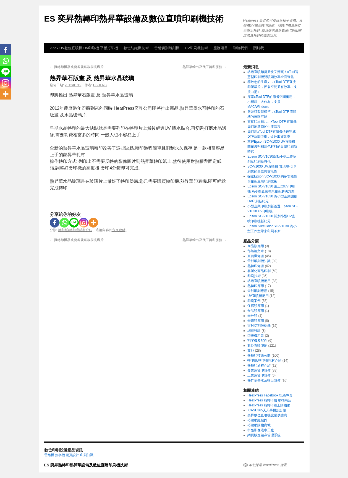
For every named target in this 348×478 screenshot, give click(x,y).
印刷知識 (86, 455)
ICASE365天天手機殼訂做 (266, 410)
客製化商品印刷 (259, 271)
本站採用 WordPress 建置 (268, 465)
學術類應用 (255, 321)
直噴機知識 (255, 256)
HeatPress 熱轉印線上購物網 (268, 405)
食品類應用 (255, 311)
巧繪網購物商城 (259, 425)
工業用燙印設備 (259, 375)
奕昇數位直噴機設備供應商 (267, 415)
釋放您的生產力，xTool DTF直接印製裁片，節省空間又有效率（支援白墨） (272, 87)
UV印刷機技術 (196, 48)
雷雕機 (49, 455)
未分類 (252, 316)
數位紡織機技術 (136, 48)
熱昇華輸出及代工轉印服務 (204, 67)
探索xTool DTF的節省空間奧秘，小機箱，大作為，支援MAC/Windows (271, 102)
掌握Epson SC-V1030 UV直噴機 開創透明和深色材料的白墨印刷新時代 (272, 146)
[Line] (74, 223)
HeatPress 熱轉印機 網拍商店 (269, 400)
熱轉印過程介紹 (259, 365)
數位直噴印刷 (257, 346)
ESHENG (100, 85)
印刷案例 (254, 301)
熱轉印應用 (255, 286)
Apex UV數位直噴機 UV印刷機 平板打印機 (84, 48)
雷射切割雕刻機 (166, 48)
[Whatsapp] (64, 223)
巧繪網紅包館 (257, 420)
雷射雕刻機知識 (259, 261)
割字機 (60, 455)
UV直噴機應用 (258, 296)
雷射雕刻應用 (257, 291)
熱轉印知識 (255, 266)
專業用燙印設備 (259, 370)
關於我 (258, 48)
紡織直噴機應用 (259, 281)
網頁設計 (254, 331)
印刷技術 (254, 276)
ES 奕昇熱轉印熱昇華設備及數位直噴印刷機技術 (133, 18)
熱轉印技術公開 (259, 355)
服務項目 (220, 48)
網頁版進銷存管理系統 (264, 435)
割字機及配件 (257, 341)
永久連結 (118, 230)
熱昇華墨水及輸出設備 (264, 380)
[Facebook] (54, 223)
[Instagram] (83, 223)
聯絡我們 (240, 48)
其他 (250, 350)
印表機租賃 (255, 336)
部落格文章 (255, 251)
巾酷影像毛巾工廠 (260, 430)
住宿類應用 (255, 306)
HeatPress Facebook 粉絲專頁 (269, 395)
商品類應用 (255, 246)
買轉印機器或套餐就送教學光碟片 (77, 67)
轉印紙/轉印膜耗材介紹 (75, 230)
